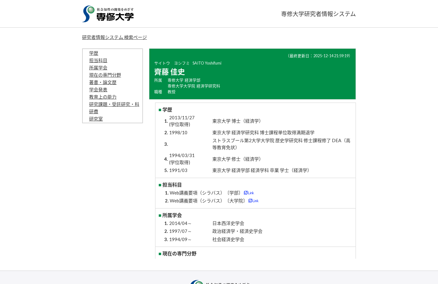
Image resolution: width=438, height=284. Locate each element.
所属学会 (98, 67)
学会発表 (98, 89)
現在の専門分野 (105, 75)
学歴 (93, 53)
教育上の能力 (102, 97)
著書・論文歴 (102, 82)
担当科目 (98, 60)
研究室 (96, 118)
